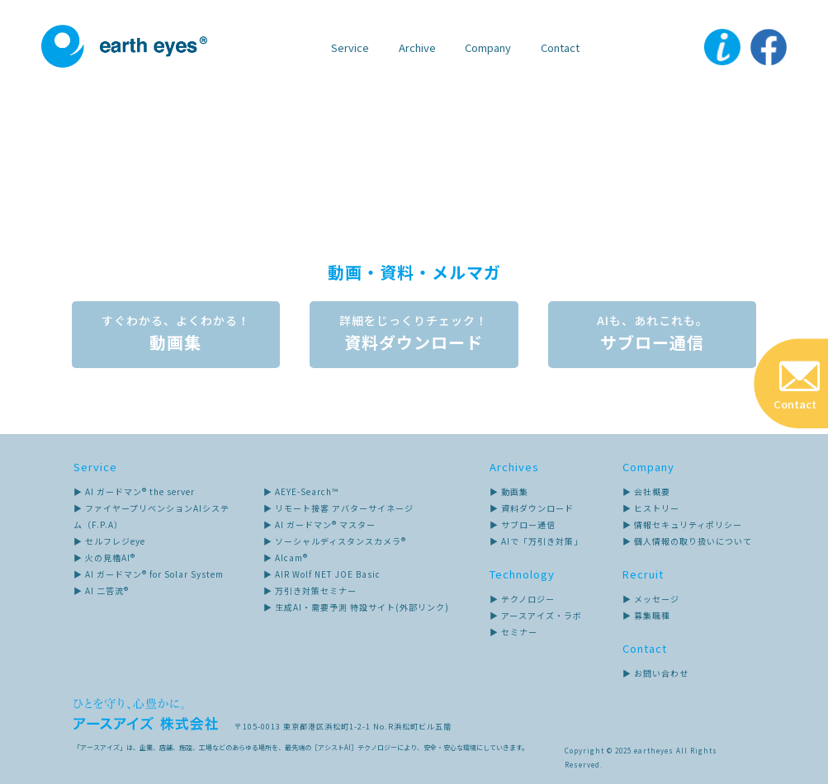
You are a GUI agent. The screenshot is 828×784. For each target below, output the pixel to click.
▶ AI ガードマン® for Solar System (148, 574)
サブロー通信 (654, 334)
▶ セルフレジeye (109, 541)
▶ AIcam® (285, 557)
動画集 (175, 334)
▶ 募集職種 (646, 615)
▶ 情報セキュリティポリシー (682, 524)
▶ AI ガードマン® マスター (319, 524)
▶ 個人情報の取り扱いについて (687, 541)
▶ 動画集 (509, 491)
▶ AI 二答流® (101, 590)
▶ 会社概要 (646, 491)
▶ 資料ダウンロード (532, 508)
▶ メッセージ (650, 599)
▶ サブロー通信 (523, 524)
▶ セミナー (513, 632)
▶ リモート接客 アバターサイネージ (338, 508)
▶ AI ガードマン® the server (134, 491)
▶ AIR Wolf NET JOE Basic (322, 574)
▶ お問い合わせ (655, 673)
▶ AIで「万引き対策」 (536, 541)
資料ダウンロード (414, 334)
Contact (560, 47)
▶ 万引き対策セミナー (310, 590)
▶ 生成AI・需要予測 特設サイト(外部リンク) (356, 607)
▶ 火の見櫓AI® (104, 557)
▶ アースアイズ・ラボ (536, 615)
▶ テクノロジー (522, 599)
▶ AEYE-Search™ (300, 491)
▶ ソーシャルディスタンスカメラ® (334, 541)
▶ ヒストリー (650, 508)
